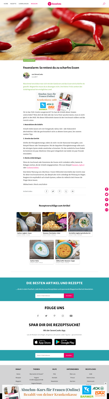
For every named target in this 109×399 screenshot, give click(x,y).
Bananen (75, 165)
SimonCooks (38, 74)
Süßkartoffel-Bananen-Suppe (65, 261)
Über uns (72, 374)
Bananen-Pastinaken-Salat (51, 233)
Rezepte (13, 4)
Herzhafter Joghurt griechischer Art (80, 233)
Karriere (72, 381)
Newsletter (54, 381)
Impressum (90, 381)
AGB (90, 374)
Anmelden (69, 295)
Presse (72, 377)
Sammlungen (24, 4)
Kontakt (54, 377)
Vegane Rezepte (36, 383)
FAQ (54, 374)
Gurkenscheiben (33, 168)
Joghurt (81, 165)
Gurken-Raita (34, 261)
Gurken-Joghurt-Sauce (24, 233)
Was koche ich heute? (36, 374)
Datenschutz (91, 377)
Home (6, 4)
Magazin (34, 4)
